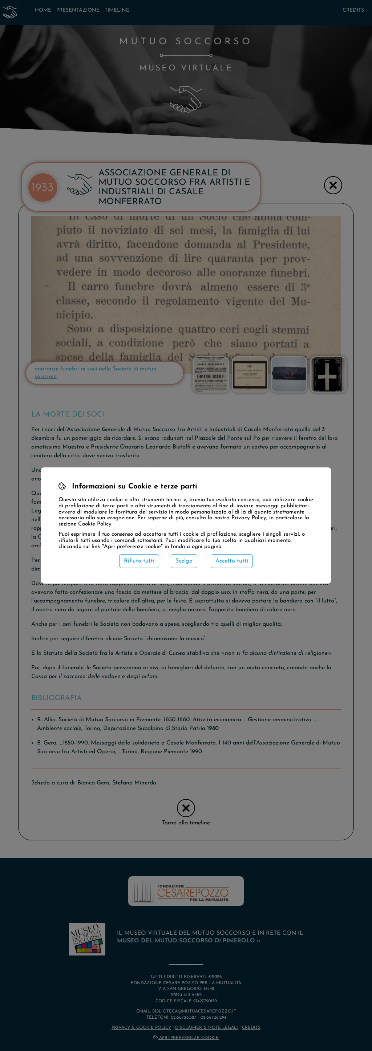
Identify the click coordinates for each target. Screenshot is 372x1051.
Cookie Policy (95, 524)
